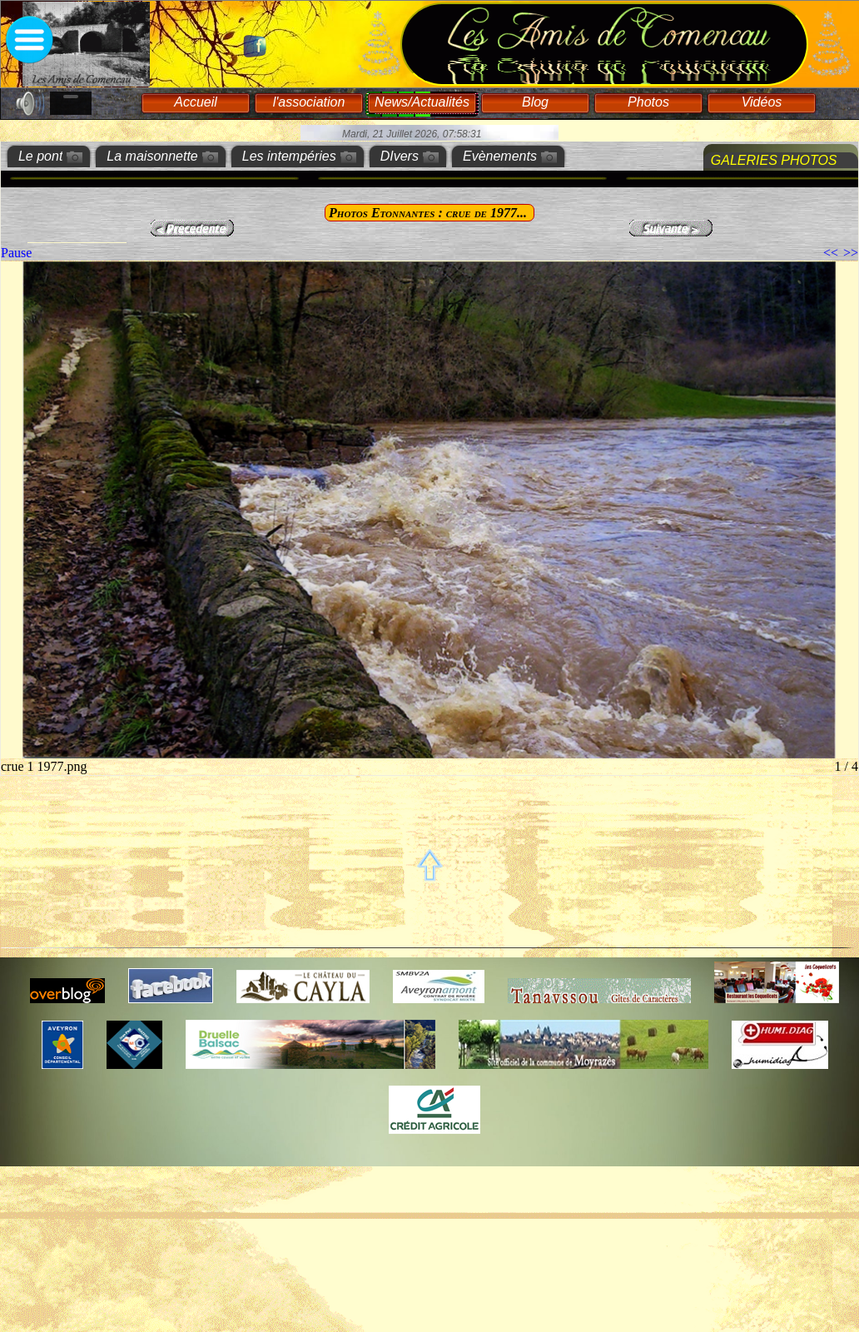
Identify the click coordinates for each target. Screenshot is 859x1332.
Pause (16, 253)
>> (850, 253)
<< (830, 253)
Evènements (500, 156)
